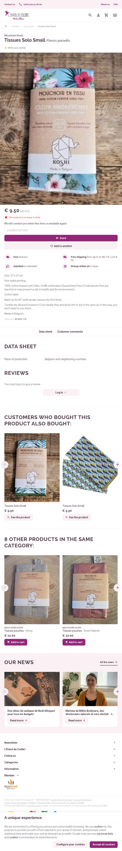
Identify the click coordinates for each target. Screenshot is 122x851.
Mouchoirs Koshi (13, 35)
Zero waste (29, 26)
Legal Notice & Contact (61, 800)
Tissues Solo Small (15, 505)
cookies (98, 826)
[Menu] (115, 15)
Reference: (9, 319)
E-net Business (34, 805)
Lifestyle (15, 26)
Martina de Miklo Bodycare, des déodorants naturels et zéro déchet (89, 712)
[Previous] (4, 464)
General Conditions (82, 800)
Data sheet (45, 331)
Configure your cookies (70, 844)
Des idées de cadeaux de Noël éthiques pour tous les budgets (31, 712)
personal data (105, 833)
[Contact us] (9, 4)
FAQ (116, 4)
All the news (107, 662)
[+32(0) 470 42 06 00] (30, 4)
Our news (19, 662)
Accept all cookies (104, 844)
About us (105, 4)
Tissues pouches (18, 630)
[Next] (117, 464)
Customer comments (70, 331)
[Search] (90, 15)
